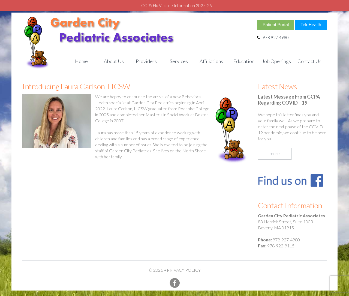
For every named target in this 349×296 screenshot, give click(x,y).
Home (81, 61)
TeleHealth (310, 24)
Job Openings (276, 61)
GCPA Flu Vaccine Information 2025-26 (176, 5)
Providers (146, 61)
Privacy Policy (184, 270)
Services (179, 61)
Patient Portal (276, 24)
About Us (114, 61)
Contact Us (309, 61)
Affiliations (211, 61)
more (275, 153)
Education (243, 61)
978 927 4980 (273, 37)
